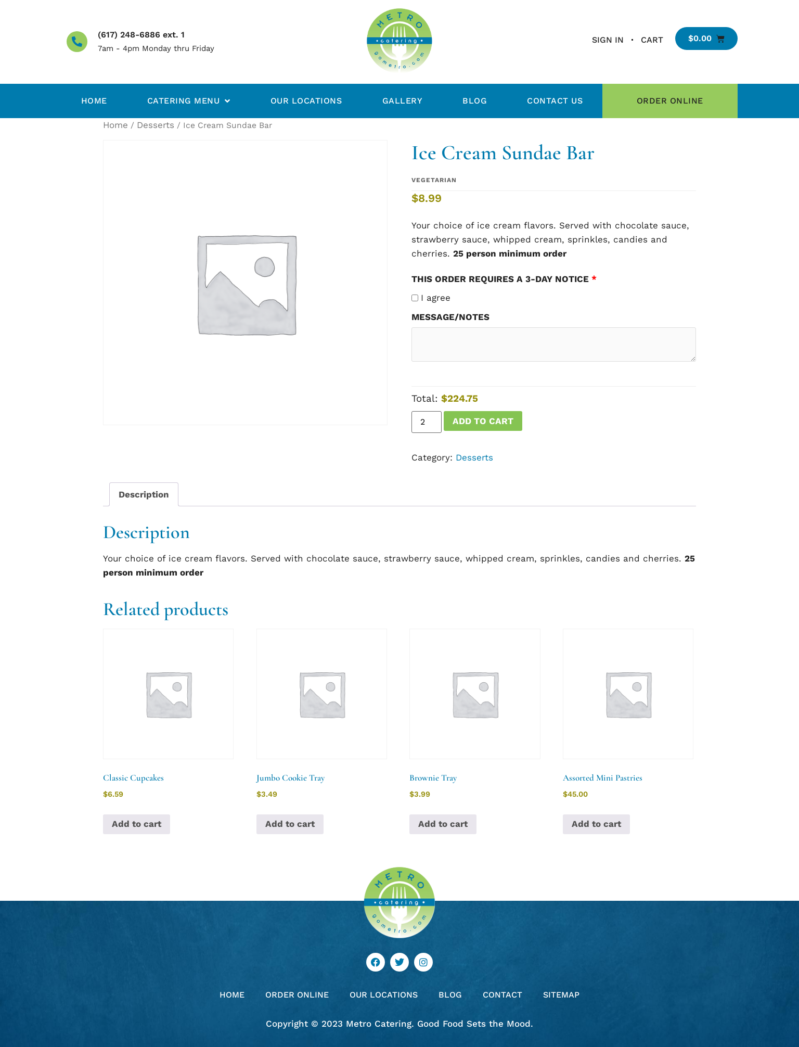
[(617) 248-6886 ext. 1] (77, 41)
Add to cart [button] (136, 824)
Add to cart (483, 421)
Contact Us (555, 101)
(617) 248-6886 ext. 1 (141, 35)
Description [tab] (144, 494)
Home (94, 101)
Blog (474, 101)
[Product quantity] (426, 422)
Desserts (155, 125)
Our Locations (306, 101)
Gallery (402, 101)
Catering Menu (188, 101)
